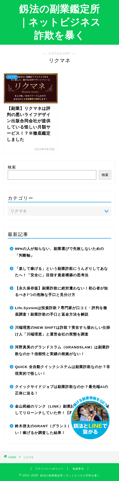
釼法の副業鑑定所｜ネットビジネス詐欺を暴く (60, 22)
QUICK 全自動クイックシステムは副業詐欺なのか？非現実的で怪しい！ (62, 370)
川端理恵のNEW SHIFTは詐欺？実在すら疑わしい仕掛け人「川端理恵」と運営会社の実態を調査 (62, 331)
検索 (12, 167)
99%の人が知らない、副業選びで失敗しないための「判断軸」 (59, 252)
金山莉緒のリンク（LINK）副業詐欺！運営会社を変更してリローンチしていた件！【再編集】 (62, 409)
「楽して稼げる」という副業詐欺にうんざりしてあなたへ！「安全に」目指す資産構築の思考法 (61, 272)
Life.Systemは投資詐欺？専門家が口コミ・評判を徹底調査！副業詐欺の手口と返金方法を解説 (61, 311)
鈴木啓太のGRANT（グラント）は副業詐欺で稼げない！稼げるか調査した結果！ (60, 429)
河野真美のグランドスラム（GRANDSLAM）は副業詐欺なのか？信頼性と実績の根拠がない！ (62, 350)
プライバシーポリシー (49, 468)
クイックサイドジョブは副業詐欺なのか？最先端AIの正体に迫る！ (61, 390)
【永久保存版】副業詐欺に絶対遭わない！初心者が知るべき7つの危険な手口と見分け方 (61, 291)
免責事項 (78, 468)
